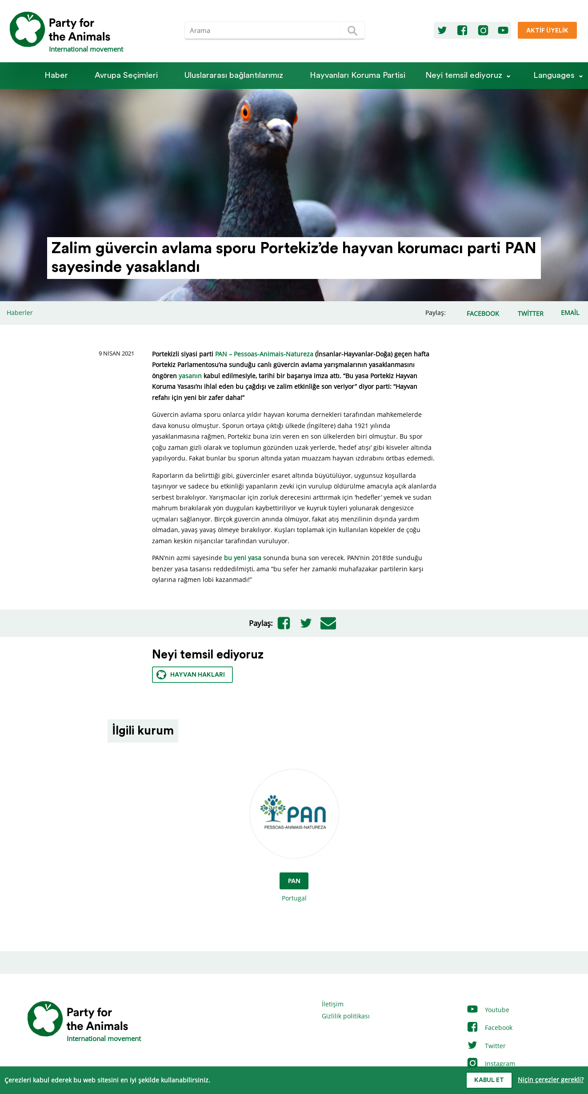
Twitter (486, 1046)
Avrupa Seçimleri (126, 75)
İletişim (333, 1004)
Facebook (489, 1027)
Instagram (490, 1063)
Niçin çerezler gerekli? (551, 1079)
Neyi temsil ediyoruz (463, 75)
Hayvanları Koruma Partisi (357, 75)
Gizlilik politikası (346, 1016)
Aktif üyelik (547, 31)
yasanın (190, 375)
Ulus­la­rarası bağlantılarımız (233, 75)
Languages (554, 75)
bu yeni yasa (242, 557)
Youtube (487, 1009)
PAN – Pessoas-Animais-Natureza (264, 354)
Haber (56, 75)
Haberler (20, 312)
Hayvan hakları (190, 674)
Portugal (294, 835)
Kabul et (489, 1080)
